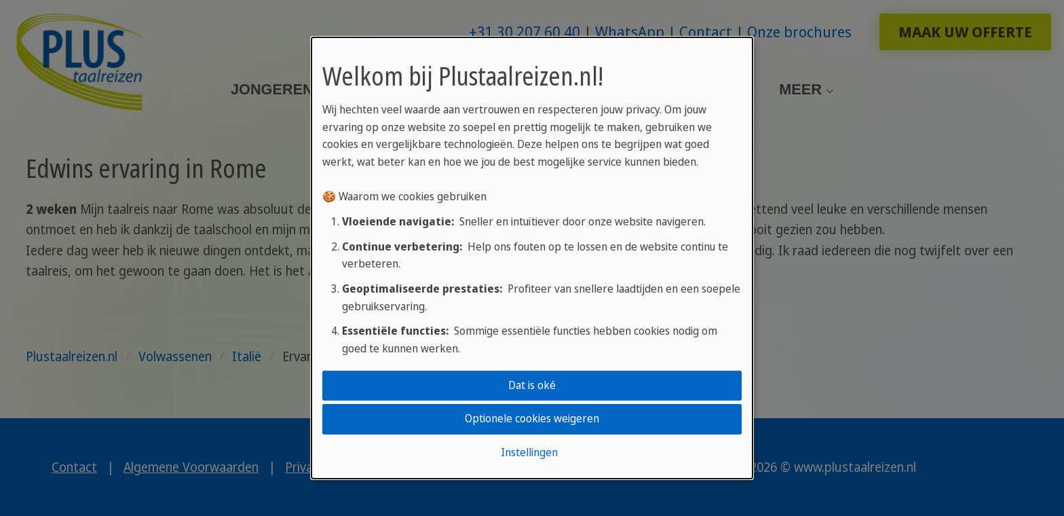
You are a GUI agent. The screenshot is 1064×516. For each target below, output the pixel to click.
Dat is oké (532, 384)
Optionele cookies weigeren (532, 418)
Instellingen (529, 452)
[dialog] (532, 258)
